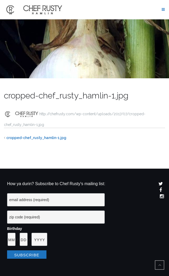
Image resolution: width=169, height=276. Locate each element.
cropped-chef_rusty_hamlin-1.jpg (36, 138)
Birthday (14, 229)
